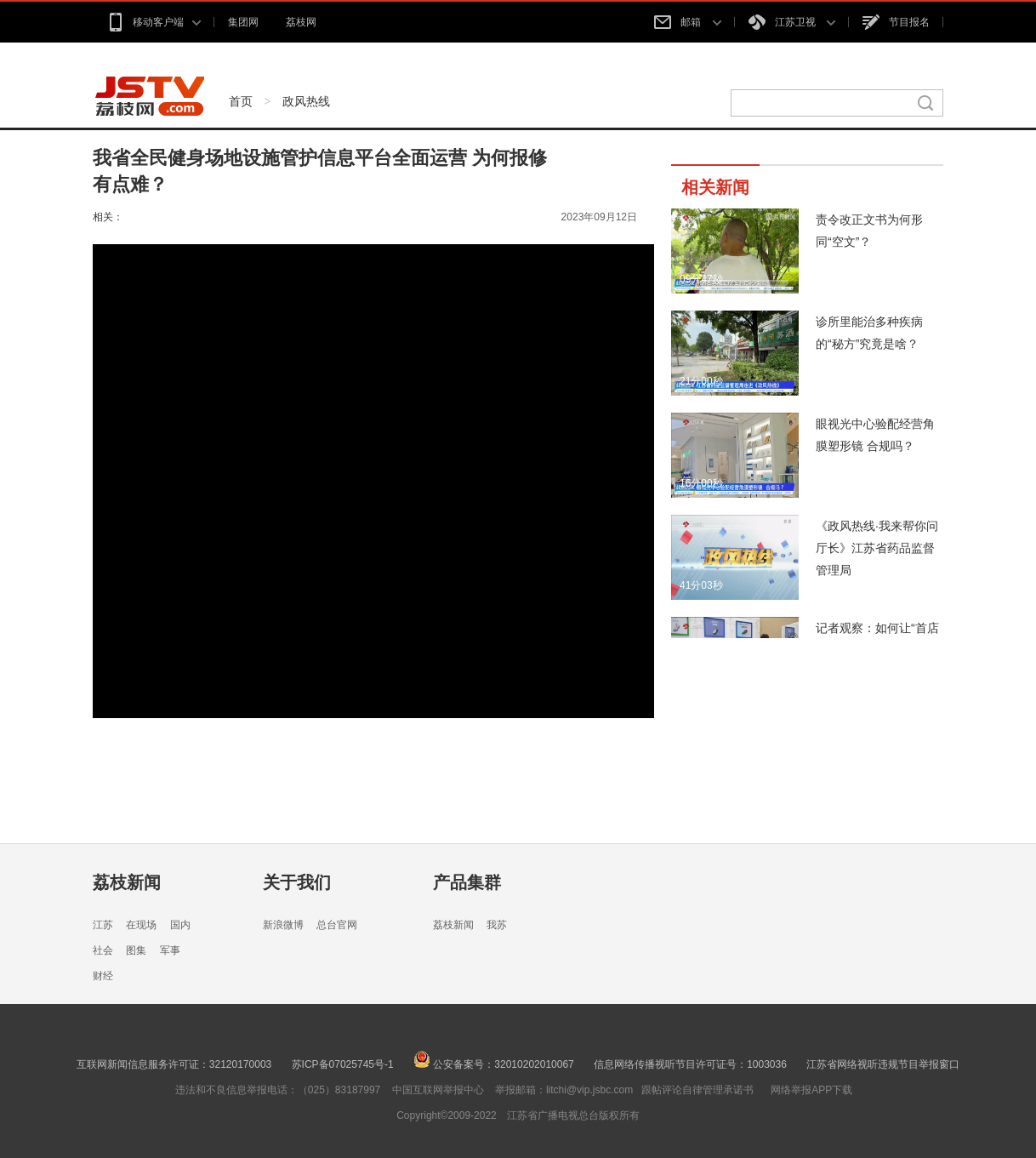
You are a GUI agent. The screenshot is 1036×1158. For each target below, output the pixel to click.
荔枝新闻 (127, 882)
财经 (103, 976)
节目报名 (896, 22)
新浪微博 (283, 925)
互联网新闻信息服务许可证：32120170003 (174, 1064)
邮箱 (687, 22)
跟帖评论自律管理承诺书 (697, 1090)
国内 (180, 925)
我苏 (497, 925)
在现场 (141, 925)
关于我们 (297, 882)
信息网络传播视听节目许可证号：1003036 (690, 1064)
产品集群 (467, 882)
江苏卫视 (792, 22)
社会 (103, 950)
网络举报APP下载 (811, 1090)
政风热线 (306, 101)
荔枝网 (301, 22)
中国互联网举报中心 (438, 1090)
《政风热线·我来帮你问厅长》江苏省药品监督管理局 (877, 548)
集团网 (243, 22)
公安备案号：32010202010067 (493, 1064)
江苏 (103, 925)
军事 (170, 950)
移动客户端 (153, 22)
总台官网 (336, 925)
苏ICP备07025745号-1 (343, 1064)
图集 (136, 950)
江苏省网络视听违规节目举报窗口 (882, 1064)
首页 (241, 101)
